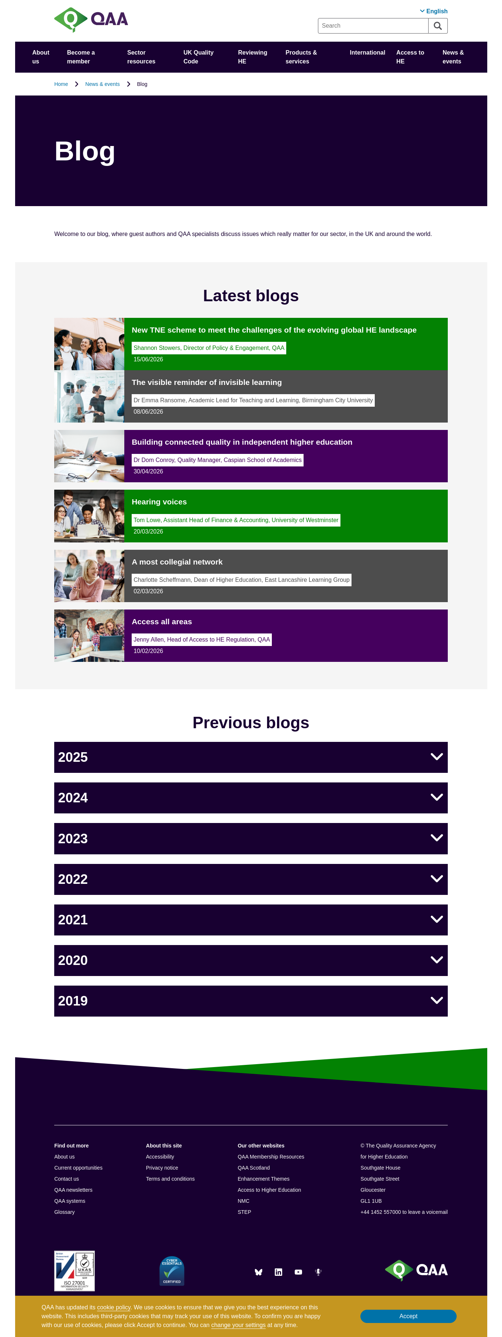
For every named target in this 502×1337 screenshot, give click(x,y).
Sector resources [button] (141, 57)
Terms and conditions (170, 1179)
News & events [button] (453, 57)
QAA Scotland (254, 1168)
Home (61, 84)
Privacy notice (162, 1168)
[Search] (438, 26)
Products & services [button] (301, 57)
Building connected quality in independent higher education (242, 442)
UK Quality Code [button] (198, 57)
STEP (244, 1212)
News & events (102, 84)
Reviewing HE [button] (252, 57)
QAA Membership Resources (271, 1157)
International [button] (367, 52)
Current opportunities (78, 1168)
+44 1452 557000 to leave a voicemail (404, 1212)
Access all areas (162, 621)
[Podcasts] (318, 1272)
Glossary (64, 1212)
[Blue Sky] (258, 1272)
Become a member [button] (81, 57)
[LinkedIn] (278, 1272)
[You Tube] (298, 1272)
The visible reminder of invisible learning (207, 382)
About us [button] (40, 57)
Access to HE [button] (411, 57)
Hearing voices (159, 501)
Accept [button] (408, 1316)
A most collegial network (177, 562)
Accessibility (160, 1157)
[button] (434, 11)
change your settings (238, 1325)
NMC (243, 1201)
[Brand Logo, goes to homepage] (91, 20)
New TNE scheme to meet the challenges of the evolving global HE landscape (274, 330)
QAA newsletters (73, 1190)
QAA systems (69, 1201)
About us (64, 1157)
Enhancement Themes (264, 1179)
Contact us (66, 1179)
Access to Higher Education (269, 1190)
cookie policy (113, 1307)
